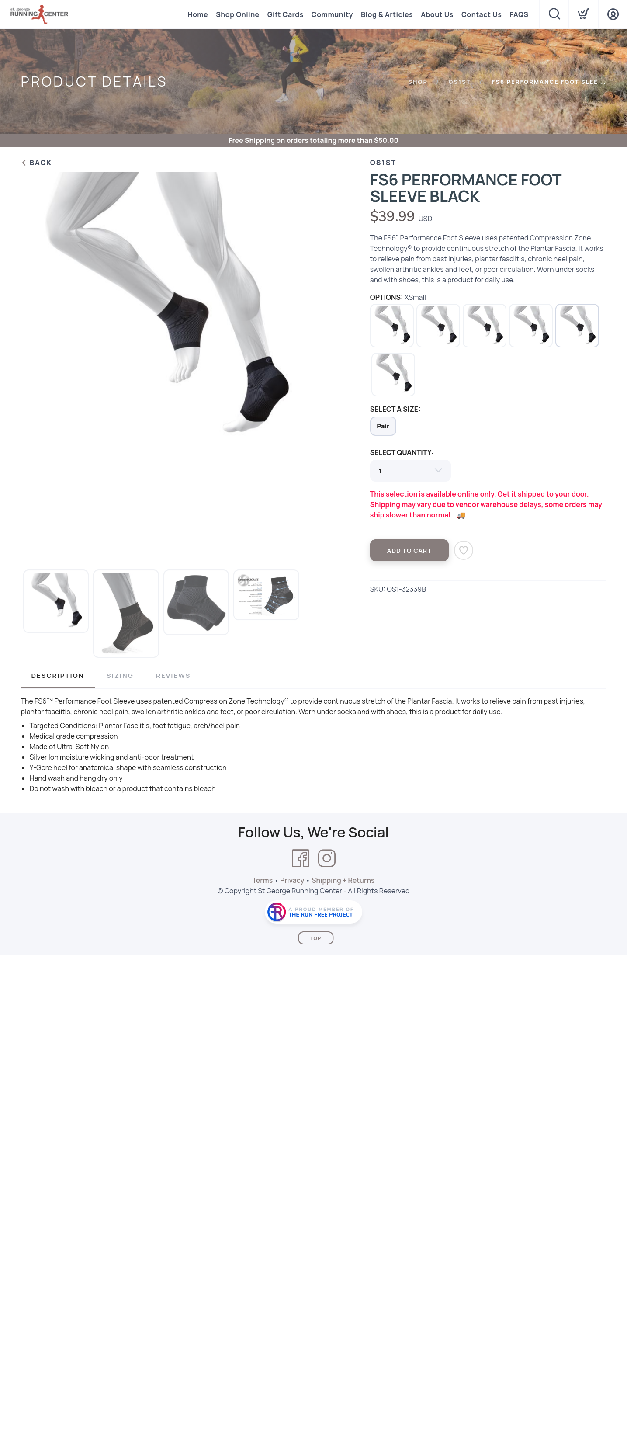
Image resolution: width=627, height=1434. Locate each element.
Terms (262, 880)
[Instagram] (327, 858)
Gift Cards (285, 14)
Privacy (292, 880)
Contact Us (481, 14)
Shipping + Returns (343, 880)
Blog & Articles (387, 14)
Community (332, 14)
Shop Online (237, 14)
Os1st (460, 82)
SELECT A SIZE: (395, 409)
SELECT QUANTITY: (402, 452)
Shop (418, 82)
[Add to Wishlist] (463, 550)
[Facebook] (301, 858)
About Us (437, 14)
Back (36, 162)
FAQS (518, 14)
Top (315, 938)
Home (197, 14)
